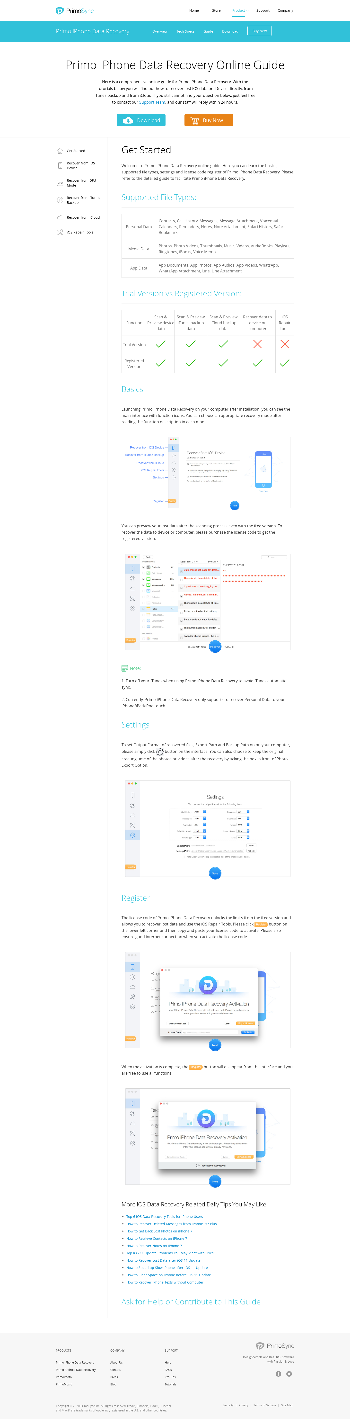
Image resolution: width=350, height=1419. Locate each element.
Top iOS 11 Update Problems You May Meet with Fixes (170, 1253)
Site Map (287, 1405)
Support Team (152, 102)
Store (216, 10)
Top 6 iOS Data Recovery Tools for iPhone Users (164, 1216)
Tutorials (170, 1384)
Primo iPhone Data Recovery (75, 1362)
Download (230, 31)
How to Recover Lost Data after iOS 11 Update (163, 1260)
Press (114, 1377)
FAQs (168, 1370)
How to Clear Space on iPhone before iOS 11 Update (168, 1275)
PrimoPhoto (64, 1377)
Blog (113, 1384)
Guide (208, 31)
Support (263, 10)
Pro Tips (170, 1377)
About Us (116, 1362)
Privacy (243, 1405)
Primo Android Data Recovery (76, 1370)
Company (285, 10)
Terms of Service (265, 1405)
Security (228, 1405)
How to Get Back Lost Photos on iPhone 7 (159, 1231)
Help (168, 1362)
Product (238, 10)
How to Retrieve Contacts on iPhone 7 (156, 1238)
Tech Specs (185, 31)
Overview (159, 31)
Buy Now (260, 30)
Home (194, 10)
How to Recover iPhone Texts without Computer (164, 1282)
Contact (115, 1370)
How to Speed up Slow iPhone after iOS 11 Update (167, 1267)
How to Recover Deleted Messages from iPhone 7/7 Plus (171, 1223)
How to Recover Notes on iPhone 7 (154, 1245)
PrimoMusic (64, 1384)
